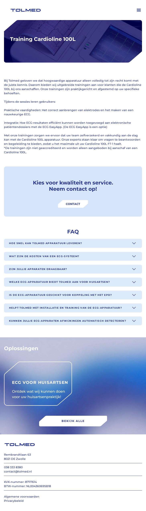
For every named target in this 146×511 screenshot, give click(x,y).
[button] (138, 10)
